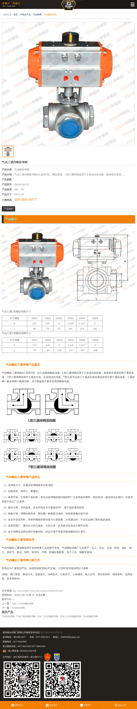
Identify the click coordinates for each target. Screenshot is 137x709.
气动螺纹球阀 (50, 14)
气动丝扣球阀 (18, 608)
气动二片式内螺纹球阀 (22, 603)
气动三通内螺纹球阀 (25, 616)
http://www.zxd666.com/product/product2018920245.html (37, 591)
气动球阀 (37, 14)
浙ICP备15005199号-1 (50, 632)
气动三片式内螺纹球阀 (70, 616)
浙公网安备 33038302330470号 (22, 651)
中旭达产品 (25, 14)
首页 (15, 14)
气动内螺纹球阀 (90, 616)
